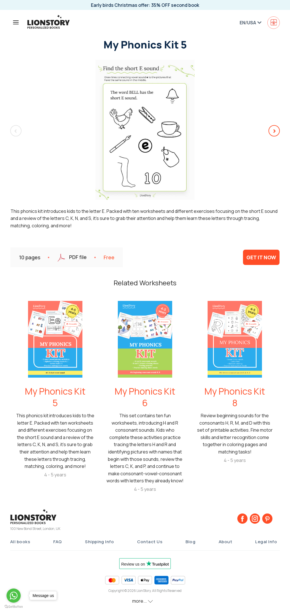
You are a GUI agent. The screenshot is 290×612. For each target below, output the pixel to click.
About (225, 542)
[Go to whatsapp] (14, 596)
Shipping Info (99, 542)
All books (20, 542)
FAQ (57, 542)
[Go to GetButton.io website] (14, 606)
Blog (190, 542)
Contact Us (150, 542)
